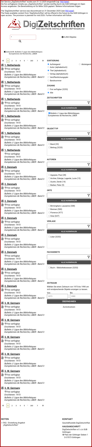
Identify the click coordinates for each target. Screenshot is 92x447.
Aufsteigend (54, 64)
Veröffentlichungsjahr (58, 77)
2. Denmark (10, 167)
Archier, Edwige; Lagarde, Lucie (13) (64, 178)
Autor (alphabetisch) (57, 67)
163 (31, 61)
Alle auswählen (69, 108)
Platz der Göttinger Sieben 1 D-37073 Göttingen (76, 436)
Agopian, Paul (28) (57, 175)
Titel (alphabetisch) (57, 70)
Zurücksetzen (69, 307)
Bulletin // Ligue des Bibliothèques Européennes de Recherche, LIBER (63, 114)
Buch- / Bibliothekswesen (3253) (63, 268)
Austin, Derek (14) (57, 182)
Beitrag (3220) (56, 147)
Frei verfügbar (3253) (58, 89)
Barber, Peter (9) (56, 185)
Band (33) (54, 144)
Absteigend (85, 64)
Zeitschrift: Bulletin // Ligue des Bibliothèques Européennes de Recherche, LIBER (23, 53)
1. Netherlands (12, 65)
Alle (50, 93)
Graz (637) (54, 216)
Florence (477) (56, 212)
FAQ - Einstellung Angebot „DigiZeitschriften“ (14, 424)
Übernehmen (69, 301)
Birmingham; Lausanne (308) (62, 206)
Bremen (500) (55, 209)
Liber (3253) (55, 237)
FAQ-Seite (64, 2)
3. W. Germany (12, 303)
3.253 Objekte (69, 37)
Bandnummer (54, 80)
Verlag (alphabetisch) (58, 74)
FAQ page (69, 11)
